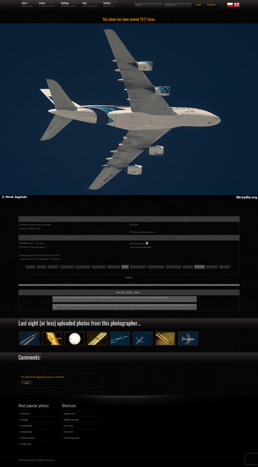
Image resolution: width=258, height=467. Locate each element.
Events (42, 3)
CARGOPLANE (156, 267)
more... (39, 229)
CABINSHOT (66, 267)
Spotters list (69, 413)
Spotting (65, 3)
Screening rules (71, 438)
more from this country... (146, 232)
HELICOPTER (173, 267)
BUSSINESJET (138, 267)
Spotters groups (71, 419)
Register (211, 4)
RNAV (125, 267)
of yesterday (26, 426)
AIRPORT (53, 267)
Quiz (85, 3)
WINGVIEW (114, 267)
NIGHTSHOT (99, 267)
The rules (68, 432)
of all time (25, 413)
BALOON (188, 267)
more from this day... (39, 247)
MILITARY (225, 267)
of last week (26, 432)
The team (68, 426)
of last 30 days (27, 438)
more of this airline (44, 225)
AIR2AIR (41, 267)
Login (26, 383)
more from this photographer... (141, 247)
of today (24, 419)
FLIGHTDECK (83, 267)
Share (128, 277)
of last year (25, 444)
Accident (30, 267)
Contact (107, 3)
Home (24, 3)
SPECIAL (199, 267)
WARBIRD (212, 267)
